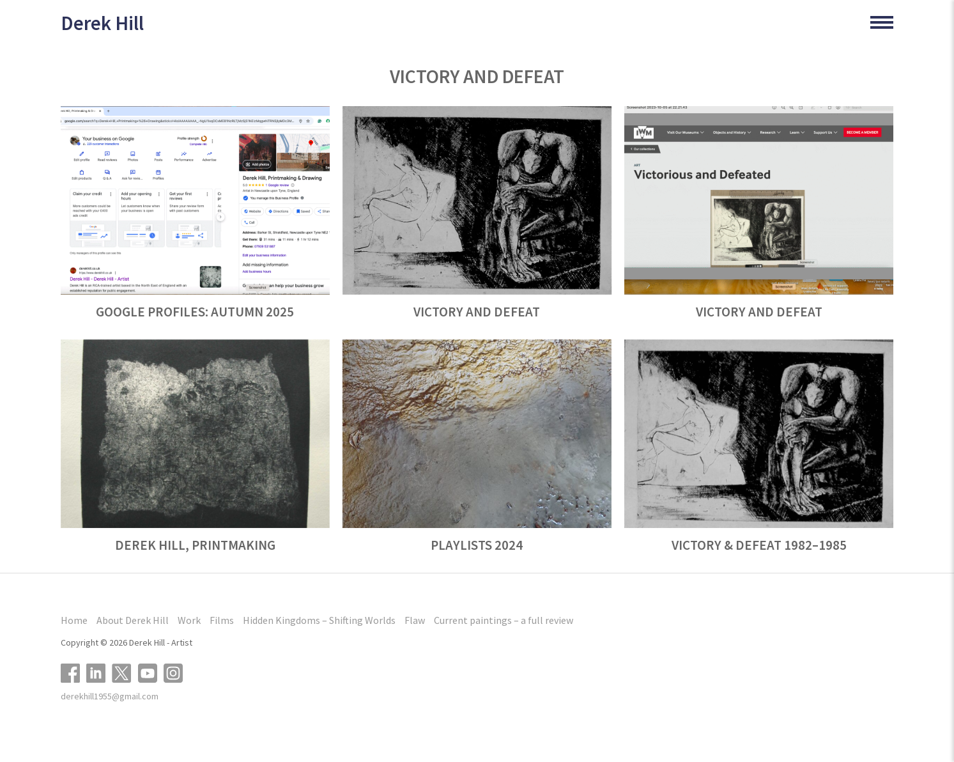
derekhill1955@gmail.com (109, 696)
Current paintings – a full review (503, 620)
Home (74, 620)
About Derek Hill (132, 620)
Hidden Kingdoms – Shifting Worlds (319, 620)
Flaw (414, 620)
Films (222, 620)
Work (189, 620)
